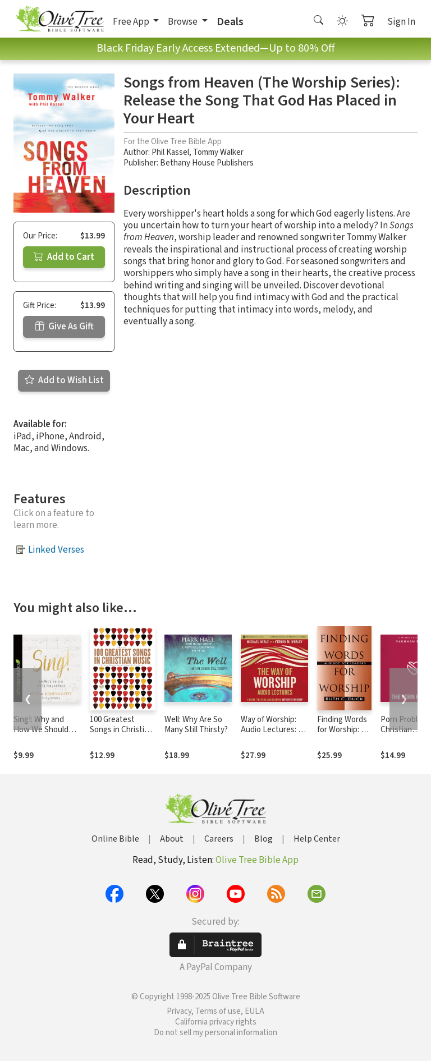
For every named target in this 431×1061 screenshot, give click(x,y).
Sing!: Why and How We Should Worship (40, 730)
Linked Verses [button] (56, 550)
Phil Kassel (170, 152)
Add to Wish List (64, 380)
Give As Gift (64, 326)
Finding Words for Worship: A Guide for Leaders (342, 735)
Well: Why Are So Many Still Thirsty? (196, 725)
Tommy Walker (218, 152)
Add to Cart (64, 257)
